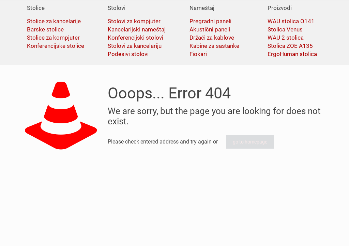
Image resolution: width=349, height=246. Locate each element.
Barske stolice (45, 29)
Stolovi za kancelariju (135, 45)
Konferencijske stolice (55, 45)
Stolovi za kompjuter (134, 21)
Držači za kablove (211, 37)
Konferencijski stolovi (135, 37)
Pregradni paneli (210, 21)
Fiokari (198, 54)
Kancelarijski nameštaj (137, 29)
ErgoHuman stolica (292, 54)
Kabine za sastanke (214, 45)
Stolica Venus (285, 29)
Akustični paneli (209, 29)
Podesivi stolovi (128, 54)
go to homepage (250, 142)
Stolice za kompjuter (53, 37)
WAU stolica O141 (291, 21)
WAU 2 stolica (286, 37)
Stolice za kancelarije (54, 21)
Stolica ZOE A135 (290, 45)
